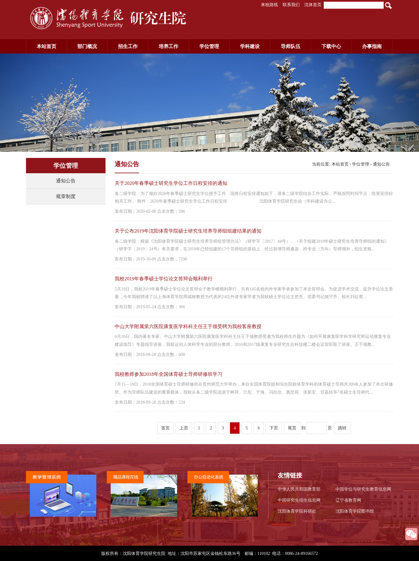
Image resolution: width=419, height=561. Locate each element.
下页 (273, 428)
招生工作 (128, 46)
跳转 (342, 428)
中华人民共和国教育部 (299, 489)
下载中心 (331, 46)
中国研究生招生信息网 (299, 500)
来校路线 (269, 4)
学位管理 (209, 46)
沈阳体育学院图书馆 (355, 511)
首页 (165, 428)
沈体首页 (312, 4)
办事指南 (372, 46)
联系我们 (291, 4)
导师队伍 (290, 46)
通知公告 (66, 180)
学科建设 (250, 46)
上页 (184, 428)
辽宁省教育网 (348, 500)
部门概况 (87, 46)
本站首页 (46, 46)
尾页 (292, 428)
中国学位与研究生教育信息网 (363, 489)
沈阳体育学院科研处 (297, 511)
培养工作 (168, 46)
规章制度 (66, 196)
